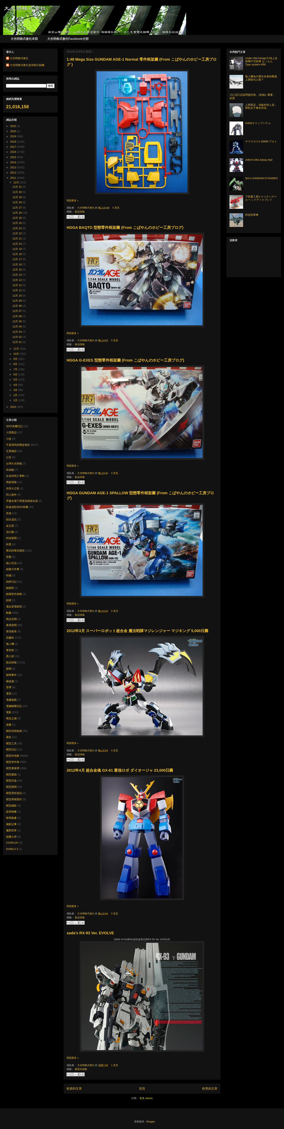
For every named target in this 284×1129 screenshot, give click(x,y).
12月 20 (17, 243)
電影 (8, 712)
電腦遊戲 (11, 699)
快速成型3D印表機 (17, 506)
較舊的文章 (209, 1088)
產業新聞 (11, 625)
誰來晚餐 (11, 811)
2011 (13, 177)
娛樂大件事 (12, 569)
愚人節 (10, 656)
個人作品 (11, 563)
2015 (13, 157)
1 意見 (114, 1065)
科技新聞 (11, 538)
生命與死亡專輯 (15, 475)
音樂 (8, 556)
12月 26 (17, 212)
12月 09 (17, 300)
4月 (15, 384)
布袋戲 (10, 469)
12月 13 (17, 280)
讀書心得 (11, 836)
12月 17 (17, 259)
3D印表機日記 (14, 426)
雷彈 (8, 687)
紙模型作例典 (14, 593)
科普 (8, 544)
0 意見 (115, 207)
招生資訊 (11, 519)
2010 (13, 406)
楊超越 (10, 681)
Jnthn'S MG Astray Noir (259, 159)
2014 (13, 162)
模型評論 (11, 780)
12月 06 (17, 316)
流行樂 (10, 532)
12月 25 (17, 217)
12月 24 (17, 222)
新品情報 (80, 211)
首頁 (142, 1088)
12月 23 (17, 228)
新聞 (8, 668)
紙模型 (10, 587)
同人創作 (11, 494)
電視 (8, 693)
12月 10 (17, 295)
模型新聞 (11, 786)
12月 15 (17, 269)
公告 (8, 457)
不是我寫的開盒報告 (18, 444)
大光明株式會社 (86, 207)
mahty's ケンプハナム (258, 123)
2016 (13, 151)
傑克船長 (11, 631)
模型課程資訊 (14, 793)
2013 (13, 167)
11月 (16, 348)
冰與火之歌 (12, 488)
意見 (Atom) (146, 1098)
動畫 (8, 612)
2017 (13, 146)
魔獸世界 (11, 830)
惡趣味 (10, 637)
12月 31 (17, 186)
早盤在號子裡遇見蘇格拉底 (22, 500)
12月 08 (17, 305)
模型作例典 (81, 1069)
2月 (15, 395)
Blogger (151, 1121)
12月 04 (17, 326)
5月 (15, 379)
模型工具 (11, 743)
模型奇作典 (12, 761)
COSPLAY (12, 842)
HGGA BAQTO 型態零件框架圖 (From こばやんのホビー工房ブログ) (125, 227)
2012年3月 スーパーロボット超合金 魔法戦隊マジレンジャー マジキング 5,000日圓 (137, 631)
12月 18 (17, 254)
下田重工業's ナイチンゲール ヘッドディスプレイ (261, 198)
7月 (15, 369)
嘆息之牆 (11, 718)
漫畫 (8, 724)
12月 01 (17, 342)
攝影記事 (11, 824)
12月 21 (17, 238)
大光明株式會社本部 (24, 38)
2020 (13, 131)
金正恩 (10, 525)
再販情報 (11, 482)
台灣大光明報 (14, 463)
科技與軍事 (251, 214)
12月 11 (17, 290)
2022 (13, 126)
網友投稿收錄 (14, 730)
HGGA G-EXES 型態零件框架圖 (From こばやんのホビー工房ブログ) (125, 360)
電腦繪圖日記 (14, 706)
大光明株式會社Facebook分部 (68, 38)
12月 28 (17, 202)
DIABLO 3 (12, 848)
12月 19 (17, 248)
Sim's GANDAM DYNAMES (261, 178)
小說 (8, 438)
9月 (15, 358)
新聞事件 (11, 674)
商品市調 (11, 619)
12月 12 (17, 285)
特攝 (8, 575)
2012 (13, 172)
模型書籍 (11, 774)
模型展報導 (12, 768)
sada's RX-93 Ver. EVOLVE (90, 933)
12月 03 (17, 331)
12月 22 (17, 233)
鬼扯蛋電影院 (14, 606)
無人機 (10, 643)
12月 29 (17, 197)
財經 (8, 600)
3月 (15, 390)
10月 (16, 353)
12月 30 (17, 192)
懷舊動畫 (11, 817)
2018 (13, 141)
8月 (15, 364)
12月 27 (17, 207)
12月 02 (17, 336)
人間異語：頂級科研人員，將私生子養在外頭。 (261, 106)
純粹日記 (11, 581)
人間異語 (11, 432)
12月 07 (17, 310)
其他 (8, 513)
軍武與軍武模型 (15, 550)
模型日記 (11, 749)
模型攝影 (11, 805)
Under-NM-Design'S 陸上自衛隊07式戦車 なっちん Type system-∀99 (261, 61)
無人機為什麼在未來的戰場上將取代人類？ (261, 78)
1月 (15, 400)
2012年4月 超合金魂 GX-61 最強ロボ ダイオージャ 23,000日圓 (120, 770)
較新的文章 (74, 1088)
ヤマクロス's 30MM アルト (261, 141)
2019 (13, 136)
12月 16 (17, 264)
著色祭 (10, 650)
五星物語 (11, 451)
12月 (16, 182)
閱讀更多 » (73, 200)
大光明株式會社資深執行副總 (27, 65)
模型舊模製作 (14, 799)
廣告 (8, 737)
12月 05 (17, 321)
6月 (15, 374)
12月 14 (17, 274)
